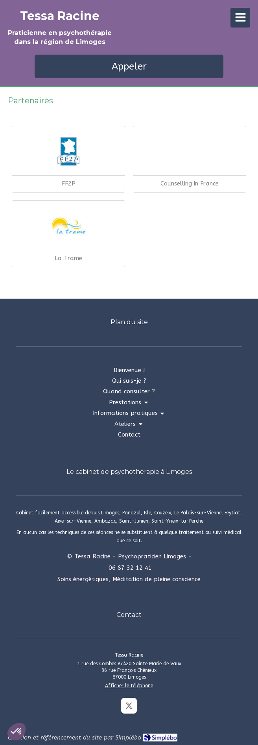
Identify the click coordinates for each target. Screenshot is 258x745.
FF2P (69, 183)
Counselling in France (189, 183)
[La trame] (68, 226)
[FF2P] (68, 151)
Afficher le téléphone (129, 685)
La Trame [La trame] (68, 258)
